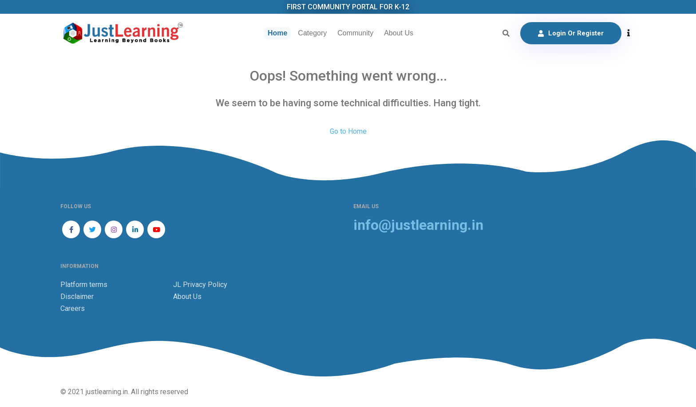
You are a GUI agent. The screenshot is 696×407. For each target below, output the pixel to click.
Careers (72, 308)
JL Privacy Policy (200, 284)
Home (277, 33)
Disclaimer (77, 296)
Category (312, 33)
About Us (398, 33)
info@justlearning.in (418, 225)
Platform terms (83, 284)
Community (355, 33)
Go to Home (348, 131)
